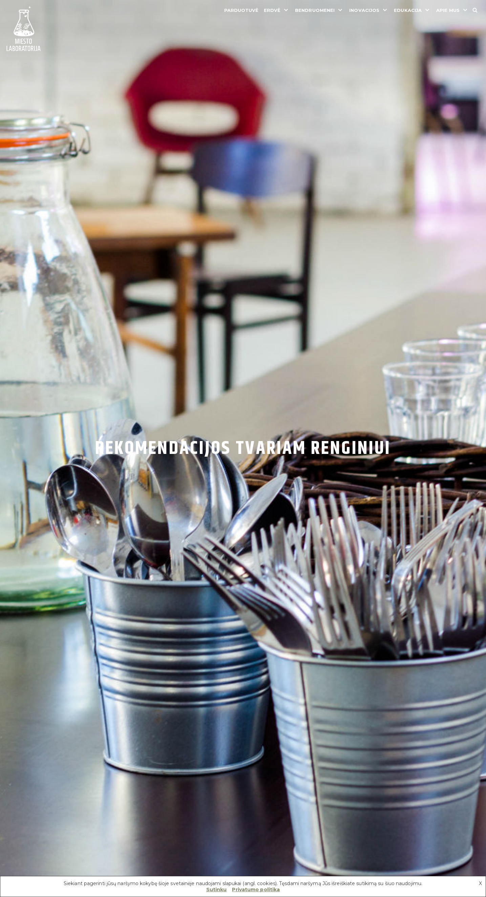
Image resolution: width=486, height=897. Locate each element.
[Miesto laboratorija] (23, 29)
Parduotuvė (241, 10)
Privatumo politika (256, 889)
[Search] (475, 10)
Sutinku (216, 889)
